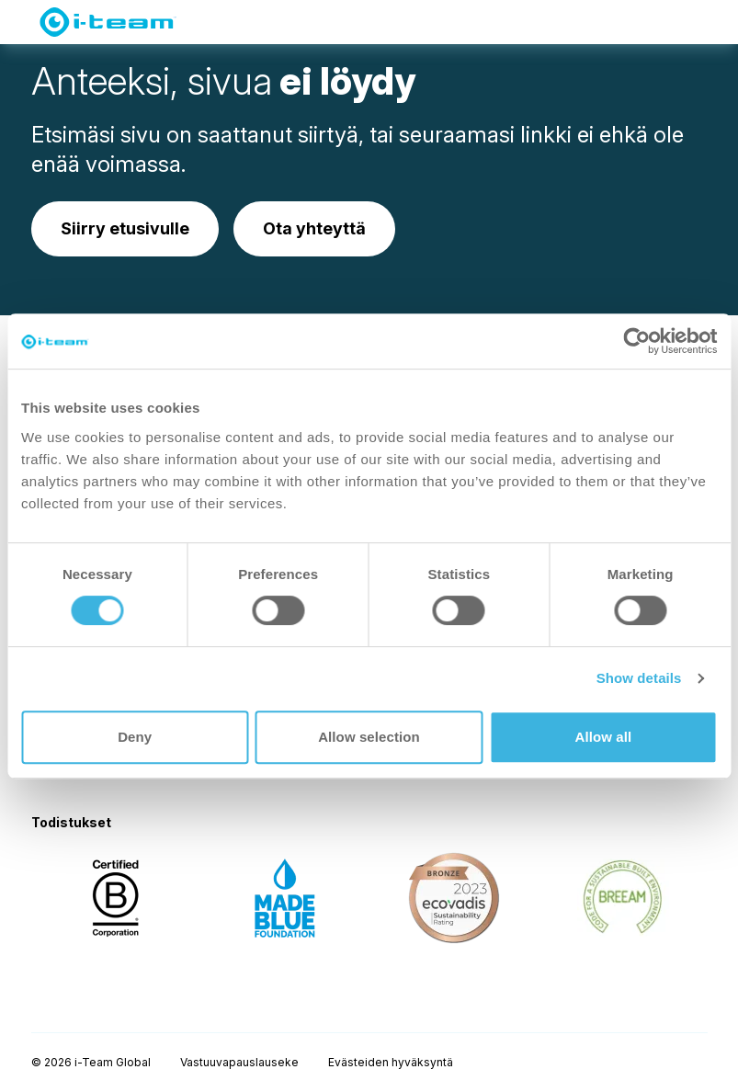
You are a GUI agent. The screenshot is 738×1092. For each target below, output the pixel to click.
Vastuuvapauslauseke (239, 1062)
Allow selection (369, 737)
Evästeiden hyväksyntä (390, 1062)
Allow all (602, 737)
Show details (639, 678)
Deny (135, 737)
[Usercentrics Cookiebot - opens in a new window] (636, 341)
